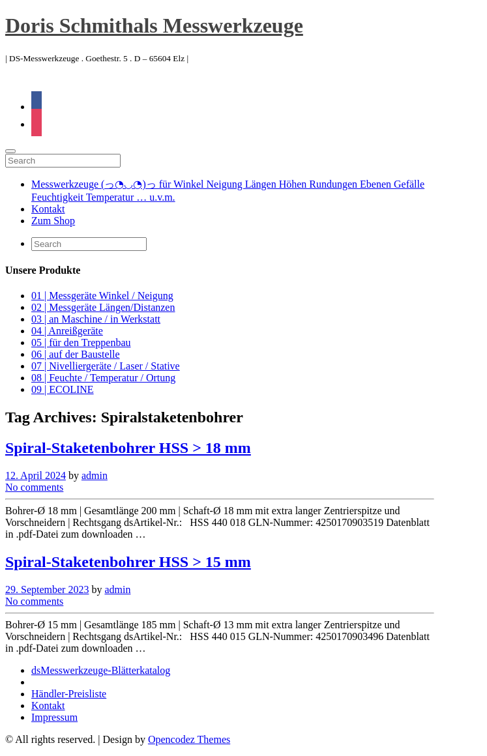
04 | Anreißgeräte (67, 330)
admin (94, 475)
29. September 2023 (47, 589)
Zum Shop (53, 220)
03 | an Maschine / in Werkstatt (95, 319)
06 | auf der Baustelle (75, 354)
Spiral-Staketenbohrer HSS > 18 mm (128, 447)
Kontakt (48, 208)
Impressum (54, 717)
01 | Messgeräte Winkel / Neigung (102, 295)
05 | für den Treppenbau (81, 342)
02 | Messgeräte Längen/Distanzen (103, 307)
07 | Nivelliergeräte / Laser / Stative (105, 365)
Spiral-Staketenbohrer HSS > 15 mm (128, 561)
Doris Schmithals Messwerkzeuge (154, 25)
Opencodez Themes (189, 739)
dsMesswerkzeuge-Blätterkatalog (100, 670)
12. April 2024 (35, 475)
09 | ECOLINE (62, 389)
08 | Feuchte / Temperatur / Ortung (103, 377)
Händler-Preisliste (68, 693)
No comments (34, 487)
